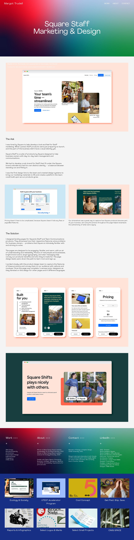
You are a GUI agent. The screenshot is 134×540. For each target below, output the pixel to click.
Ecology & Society (19, 500)
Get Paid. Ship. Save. (115, 500)
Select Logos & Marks (51, 530)
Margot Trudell (13, 3)
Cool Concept (83, 500)
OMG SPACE (114, 530)
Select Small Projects (83, 530)
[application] (67, 97)
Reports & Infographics (19, 530)
